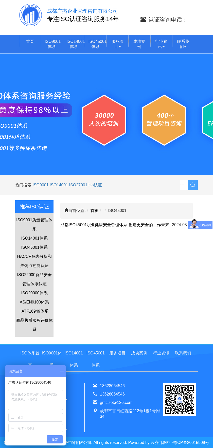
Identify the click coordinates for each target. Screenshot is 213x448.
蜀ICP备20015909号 (190, 442)
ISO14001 (59, 185)
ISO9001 (40, 185)
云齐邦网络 (161, 442)
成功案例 (139, 44)
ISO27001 (78, 185)
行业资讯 (161, 44)
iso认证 (95, 185)
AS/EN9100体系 (34, 302)
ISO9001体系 (53, 44)
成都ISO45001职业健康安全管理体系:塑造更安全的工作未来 (114, 225)
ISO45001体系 (97, 44)
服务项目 (117, 44)
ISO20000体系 (34, 293)
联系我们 (183, 44)
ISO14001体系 (76, 44)
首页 (30, 41)
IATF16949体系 (34, 311)
